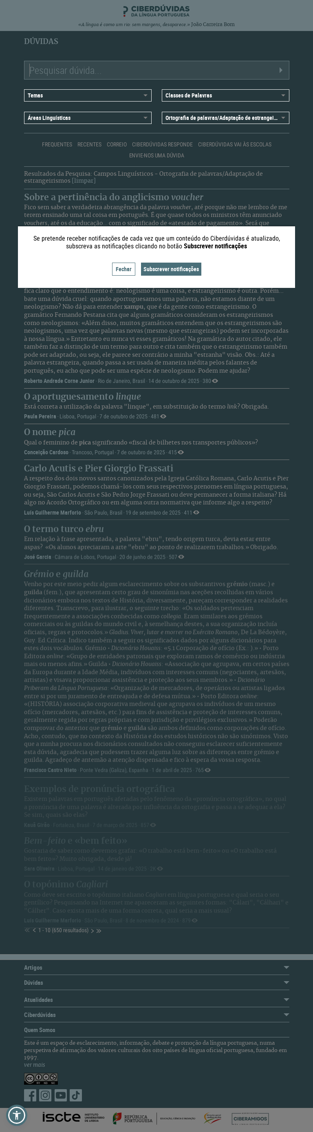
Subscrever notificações (171, 269)
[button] (16, 1115)
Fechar (124, 269)
